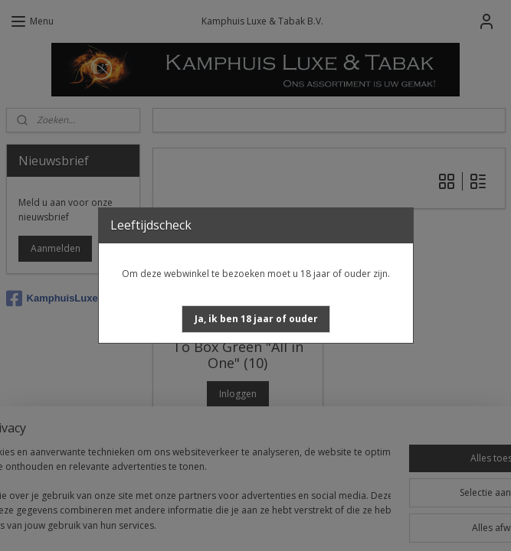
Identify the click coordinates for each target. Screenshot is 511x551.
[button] (256, 319)
